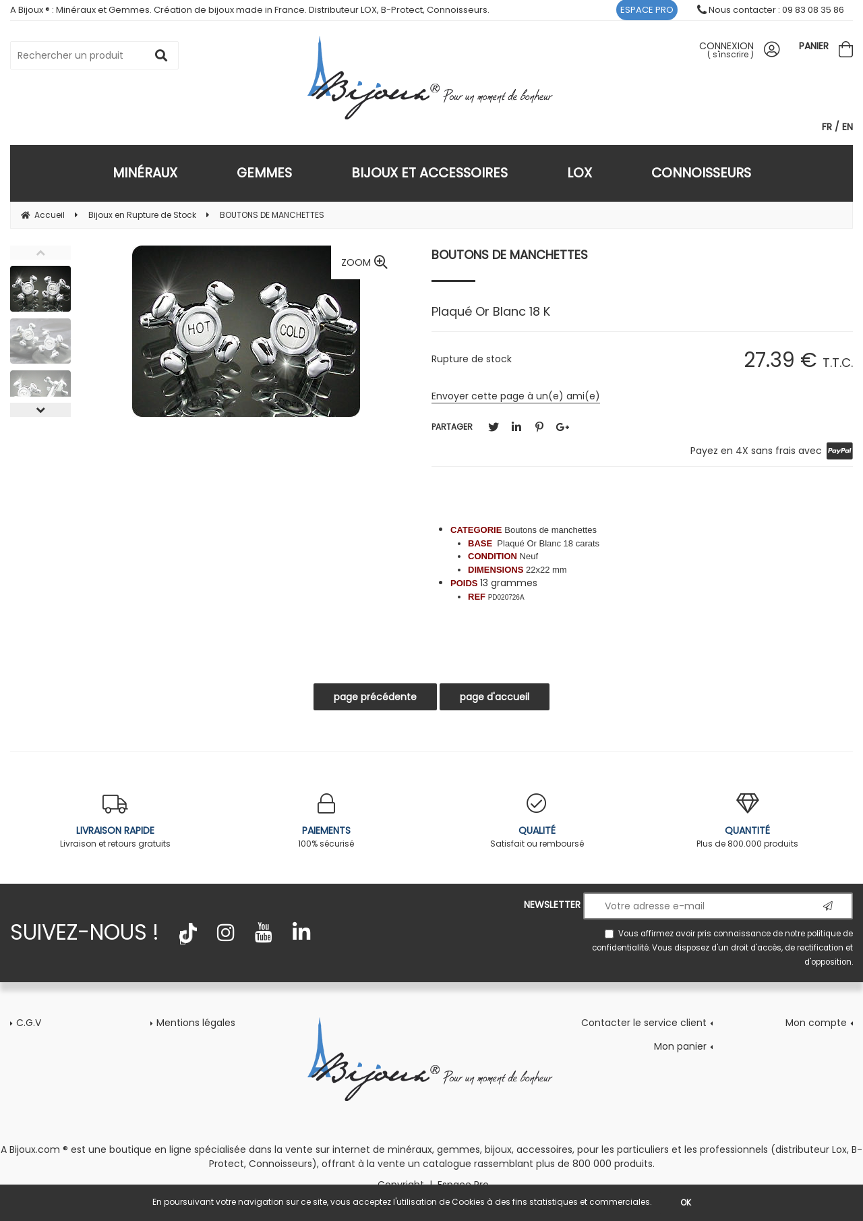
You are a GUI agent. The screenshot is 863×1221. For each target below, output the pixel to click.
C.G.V (28, 1022)
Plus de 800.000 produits (748, 821)
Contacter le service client (644, 1022)
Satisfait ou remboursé (537, 821)
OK (685, 1202)
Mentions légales (195, 1022)
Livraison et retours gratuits (115, 821)
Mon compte (816, 1022)
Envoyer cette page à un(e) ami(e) (516, 396)
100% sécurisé (326, 821)
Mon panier (680, 1046)
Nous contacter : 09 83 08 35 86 (770, 9)
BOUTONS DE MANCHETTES (510, 254)
